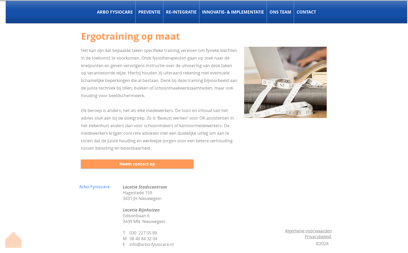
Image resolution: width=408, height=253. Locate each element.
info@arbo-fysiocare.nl (151, 244)
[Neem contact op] (137, 164)
